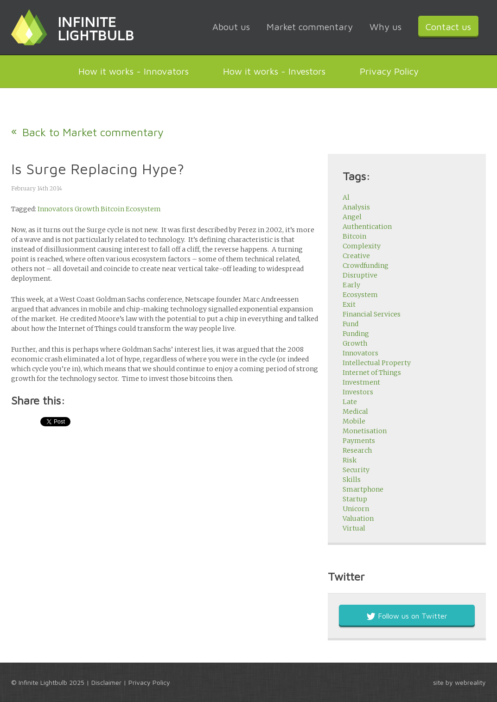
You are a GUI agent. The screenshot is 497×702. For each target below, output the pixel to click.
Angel (352, 217)
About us (231, 26)
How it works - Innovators (133, 71)
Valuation (358, 518)
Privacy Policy (389, 71)
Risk (350, 460)
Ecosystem (143, 209)
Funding (356, 333)
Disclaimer (106, 682)
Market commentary (310, 26)
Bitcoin (112, 209)
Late (350, 402)
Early (351, 285)
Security (356, 470)
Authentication (367, 226)
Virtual (354, 528)
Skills (352, 479)
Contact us (448, 26)
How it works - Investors (274, 71)
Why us (385, 26)
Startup (355, 499)
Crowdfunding (366, 265)
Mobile (354, 421)
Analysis (356, 207)
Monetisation (365, 431)
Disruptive (360, 275)
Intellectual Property (377, 363)
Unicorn (356, 509)
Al (346, 197)
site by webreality (459, 682)
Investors (358, 392)
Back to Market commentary (93, 132)
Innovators (55, 209)
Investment (361, 382)
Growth (87, 209)
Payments (359, 440)
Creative (356, 256)
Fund (350, 324)
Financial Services (372, 314)
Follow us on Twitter (406, 616)
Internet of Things (372, 372)
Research (357, 450)
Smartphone (363, 489)
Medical (355, 411)
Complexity (362, 246)
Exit (349, 304)
